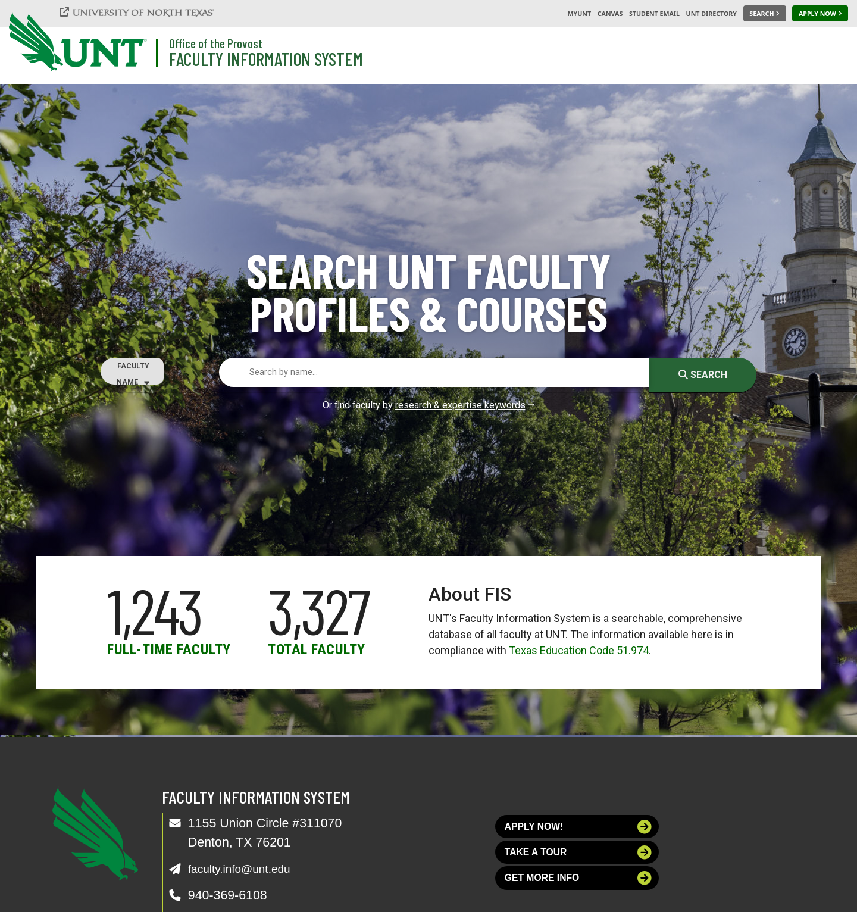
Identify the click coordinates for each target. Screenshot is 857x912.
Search (702, 374)
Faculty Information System (266, 59)
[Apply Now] (820, 14)
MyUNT (579, 14)
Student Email (654, 14)
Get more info (578, 887)
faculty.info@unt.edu (245, 868)
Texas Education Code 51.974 (579, 650)
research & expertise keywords (460, 405)
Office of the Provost (215, 43)
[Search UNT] (764, 14)
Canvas (610, 14)
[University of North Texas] (143, 11)
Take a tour (578, 857)
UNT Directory (711, 14)
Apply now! (578, 828)
